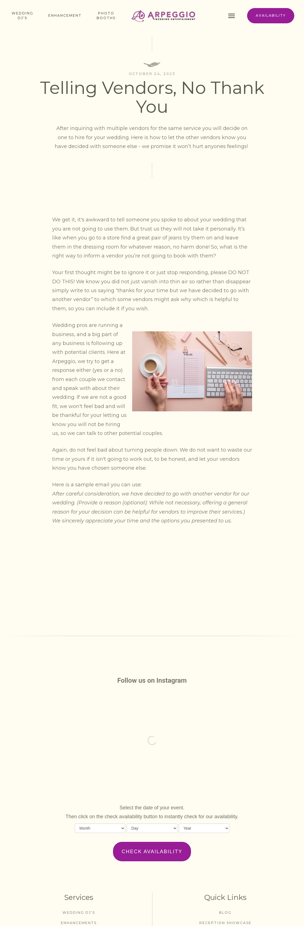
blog (225, 912)
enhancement (65, 15)
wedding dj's (78, 912)
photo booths (106, 15)
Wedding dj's (22, 15)
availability (271, 15)
